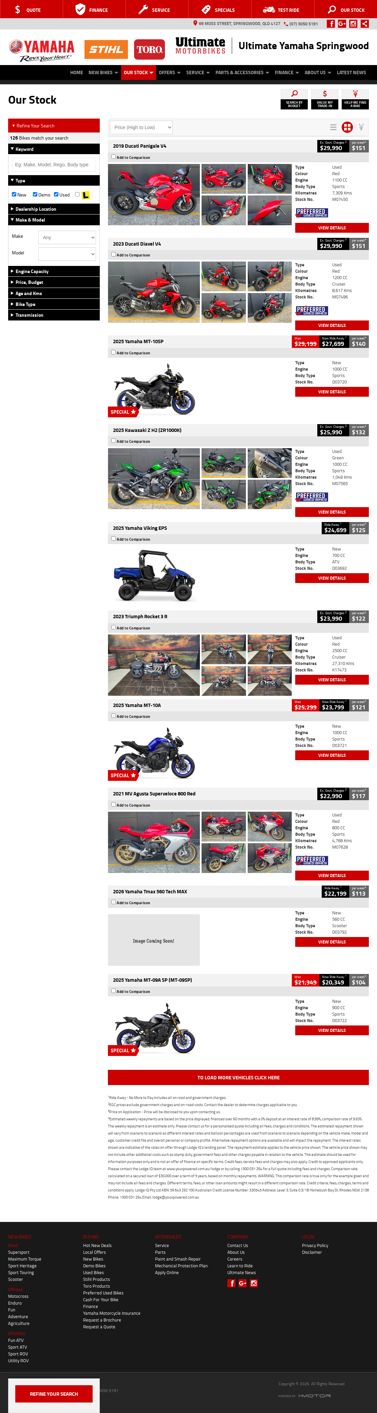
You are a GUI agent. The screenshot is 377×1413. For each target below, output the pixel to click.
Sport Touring (21, 1272)
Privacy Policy (315, 1245)
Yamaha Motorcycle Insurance (111, 1313)
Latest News (351, 72)
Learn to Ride (240, 1265)
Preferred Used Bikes (103, 1292)
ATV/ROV (16, 1333)
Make (17, 236)
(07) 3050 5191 (303, 23)
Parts (160, 1252)
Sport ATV (17, 1347)
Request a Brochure (102, 1319)
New (19, 195)
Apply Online (167, 1272)
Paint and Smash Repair (178, 1258)
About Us (318, 72)
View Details (332, 227)
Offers (170, 72)
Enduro (15, 1303)
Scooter (15, 1279)
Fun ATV (16, 1340)
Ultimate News (241, 1272)
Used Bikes (93, 1272)
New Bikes (103, 72)
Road (13, 1245)
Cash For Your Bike (100, 1299)
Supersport (19, 1252)
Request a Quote (99, 1326)
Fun (11, 1309)
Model (18, 253)
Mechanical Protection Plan (181, 1265)
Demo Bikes (94, 1265)
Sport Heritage (22, 1265)
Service (198, 72)
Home (76, 72)
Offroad (15, 1289)
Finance (287, 72)
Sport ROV (18, 1353)
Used (62, 195)
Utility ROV (18, 1360)
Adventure (18, 1316)
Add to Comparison (133, 157)
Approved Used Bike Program (51, 75)
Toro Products (96, 1286)
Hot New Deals (97, 1245)
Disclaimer (312, 1252)
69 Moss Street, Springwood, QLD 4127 (236, 23)
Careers (234, 1258)
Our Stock (138, 72)
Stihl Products (96, 1279)
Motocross (18, 1296)
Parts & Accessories (242, 72)
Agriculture (19, 1323)
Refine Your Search (33, 125)
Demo (41, 195)
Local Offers (94, 1252)
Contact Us (237, 1245)
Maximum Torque (24, 1258)
